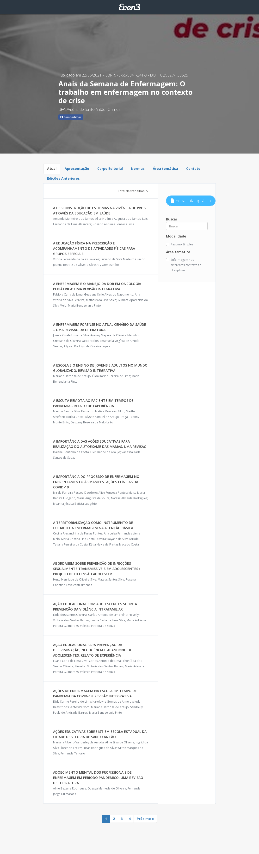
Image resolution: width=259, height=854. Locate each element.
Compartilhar (70, 117)
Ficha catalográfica (191, 200)
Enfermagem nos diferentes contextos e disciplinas (183, 265)
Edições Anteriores (63, 178)
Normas (138, 168)
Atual (51, 168)
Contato (193, 168)
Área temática (165, 168)
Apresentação (77, 168)
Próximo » (145, 818)
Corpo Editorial (110, 168)
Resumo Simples (179, 244)
